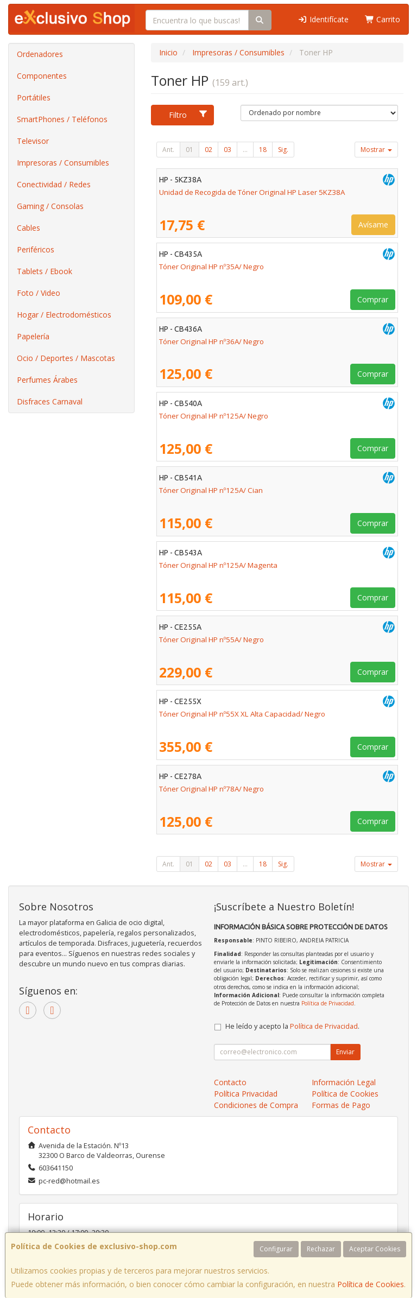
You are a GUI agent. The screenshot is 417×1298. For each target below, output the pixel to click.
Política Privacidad (245, 1093)
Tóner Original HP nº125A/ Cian (211, 490)
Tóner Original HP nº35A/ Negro (211, 266)
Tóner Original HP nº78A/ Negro (211, 789)
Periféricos (35, 249)
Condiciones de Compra (256, 1105)
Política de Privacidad (327, 1003)
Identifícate (323, 19)
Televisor (33, 141)
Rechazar (321, 1248)
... (245, 149)
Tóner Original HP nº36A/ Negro (211, 341)
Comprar (372, 299)
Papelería (33, 336)
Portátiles (33, 97)
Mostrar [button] (376, 149)
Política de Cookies (370, 1284)
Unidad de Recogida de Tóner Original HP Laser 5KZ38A (252, 192)
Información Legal (344, 1082)
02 (208, 149)
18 (263, 149)
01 (189, 149)
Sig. (283, 149)
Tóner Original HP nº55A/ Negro (211, 639)
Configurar (276, 1248)
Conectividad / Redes (54, 184)
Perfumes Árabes (47, 380)
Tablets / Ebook (44, 271)
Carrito (383, 19)
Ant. (168, 149)
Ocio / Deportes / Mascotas (66, 358)
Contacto (230, 1082)
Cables (28, 228)
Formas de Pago (341, 1105)
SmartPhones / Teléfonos (62, 119)
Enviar (345, 1051)
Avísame (373, 224)
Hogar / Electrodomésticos (64, 314)
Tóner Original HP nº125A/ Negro (213, 416)
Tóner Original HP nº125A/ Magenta (218, 565)
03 (227, 149)
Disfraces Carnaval (50, 401)
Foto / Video (38, 293)
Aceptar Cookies (374, 1248)
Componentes (42, 76)
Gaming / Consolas (50, 206)
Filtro (188, 115)
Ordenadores (40, 54)
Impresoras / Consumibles (63, 162)
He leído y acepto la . (292, 1026)
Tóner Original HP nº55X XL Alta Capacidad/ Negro (242, 714)
